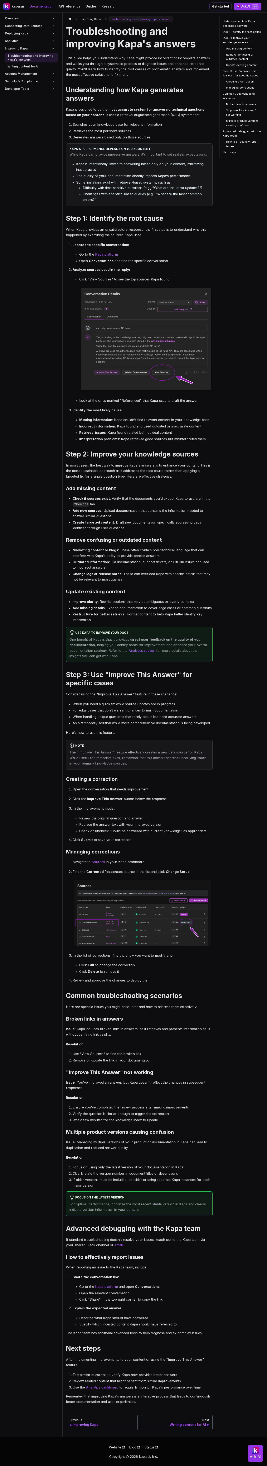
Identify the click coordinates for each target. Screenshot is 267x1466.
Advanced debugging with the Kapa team (242, 133)
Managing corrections (240, 87)
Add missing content (239, 48)
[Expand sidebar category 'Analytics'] (53, 41)
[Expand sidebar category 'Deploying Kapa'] (53, 33)
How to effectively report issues (242, 144)
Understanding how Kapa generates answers (239, 23)
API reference (69, 6)
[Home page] (70, 19)
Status (151, 1447)
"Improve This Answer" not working (241, 112)
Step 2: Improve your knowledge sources (236, 40)
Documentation (41, 6)
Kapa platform (106, 254)
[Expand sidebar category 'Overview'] (53, 18)
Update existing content (241, 65)
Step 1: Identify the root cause (242, 31)
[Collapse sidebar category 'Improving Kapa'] (53, 48)
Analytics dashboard (102, 1387)
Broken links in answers (241, 104)
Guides (91, 6)
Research (109, 6)
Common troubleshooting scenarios (239, 96)
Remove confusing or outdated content (239, 57)
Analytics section (141, 650)
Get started (220, 6)
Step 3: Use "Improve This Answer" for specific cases (240, 73)
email (119, 1245)
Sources (98, 862)
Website (117, 1447)
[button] (30, 81)
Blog (134, 1447)
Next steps (230, 152)
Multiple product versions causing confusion (242, 123)
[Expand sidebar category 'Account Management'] (53, 73)
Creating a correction (240, 81)
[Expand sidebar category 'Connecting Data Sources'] (53, 26)
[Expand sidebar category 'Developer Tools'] (53, 88)
